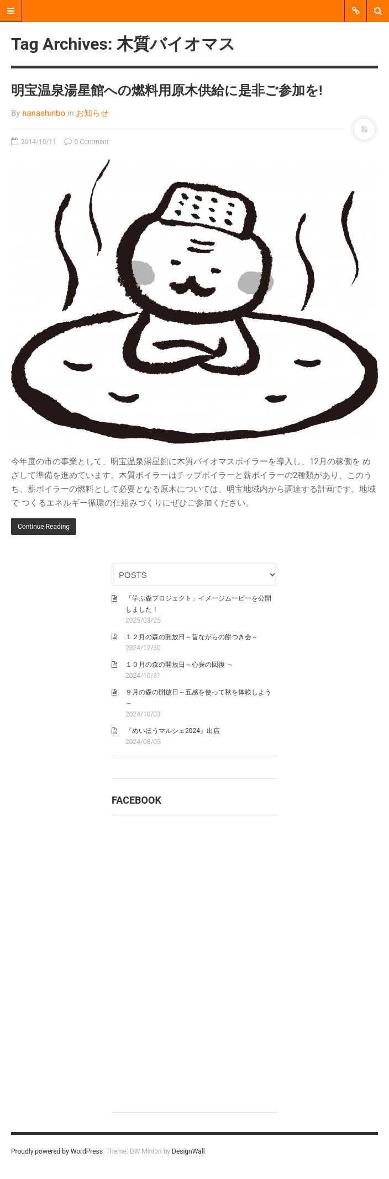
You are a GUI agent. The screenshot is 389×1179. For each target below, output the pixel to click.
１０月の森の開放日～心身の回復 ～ (179, 664)
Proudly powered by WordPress (57, 1151)
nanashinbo (43, 113)
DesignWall (188, 1151)
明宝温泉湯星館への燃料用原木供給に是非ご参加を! (167, 90)
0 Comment (86, 142)
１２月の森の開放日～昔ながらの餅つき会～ (191, 637)
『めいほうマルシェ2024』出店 (172, 731)
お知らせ (92, 113)
